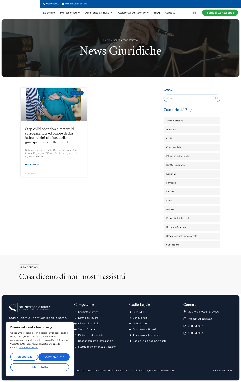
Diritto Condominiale (177, 156)
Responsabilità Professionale (181, 236)
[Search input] (190, 98)
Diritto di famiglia (88, 323)
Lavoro (170, 191)
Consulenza (140, 317)
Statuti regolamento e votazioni (97, 346)
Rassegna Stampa (176, 227)
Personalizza (24, 357)
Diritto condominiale (90, 335)
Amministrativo (174, 120)
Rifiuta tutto (54, 357)
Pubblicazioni (141, 323)
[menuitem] (194, 12)
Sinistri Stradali (87, 329)
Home (106, 39)
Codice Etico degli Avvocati (149, 340)
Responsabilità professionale (95, 340)
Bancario (171, 129)
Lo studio (138, 312)
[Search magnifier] (217, 98)
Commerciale (173, 147)
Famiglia (171, 182)
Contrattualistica (88, 312)
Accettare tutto (40, 367)
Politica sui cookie (28, 349)
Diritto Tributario (175, 165)
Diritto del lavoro (88, 317)
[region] (40, 350)
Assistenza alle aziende (147, 335)
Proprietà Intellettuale (178, 218)
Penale (170, 209)
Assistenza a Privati (144, 329)
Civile (169, 138)
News (169, 200)
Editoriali (171, 173)
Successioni (172, 244)
